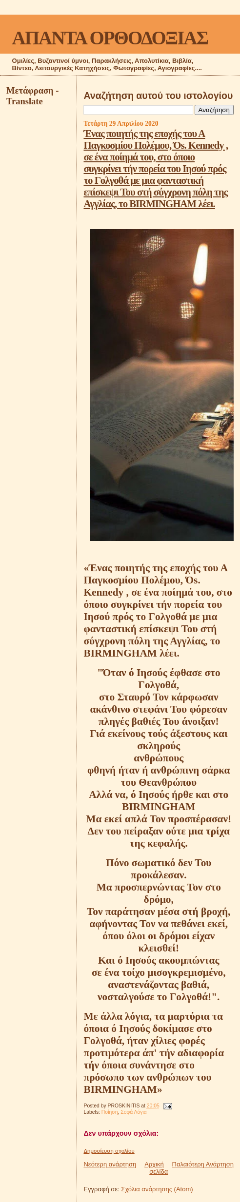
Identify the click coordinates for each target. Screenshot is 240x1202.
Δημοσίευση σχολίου (108, 1151)
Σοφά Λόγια (133, 1112)
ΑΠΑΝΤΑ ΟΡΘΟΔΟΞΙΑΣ (110, 37)
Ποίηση (109, 1112)
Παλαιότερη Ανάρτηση (203, 1164)
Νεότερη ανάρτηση (109, 1164)
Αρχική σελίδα (156, 1168)
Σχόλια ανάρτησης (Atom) (157, 1189)
